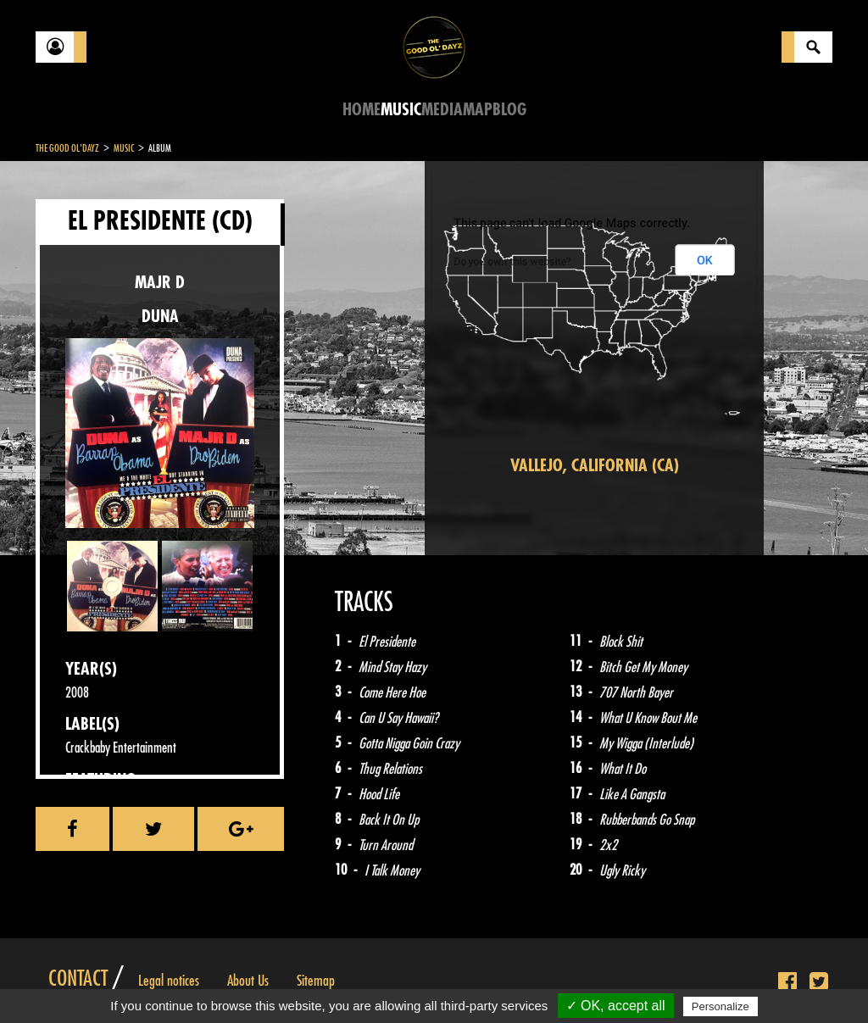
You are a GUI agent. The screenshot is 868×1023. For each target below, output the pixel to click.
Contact (78, 979)
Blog (509, 110)
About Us (248, 980)
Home (361, 110)
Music (401, 110)
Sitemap (316, 980)
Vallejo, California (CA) (594, 466)
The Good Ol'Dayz (67, 148)
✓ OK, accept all (615, 1005)
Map (477, 110)
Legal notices (168, 980)
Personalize (720, 1006)
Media (442, 110)
